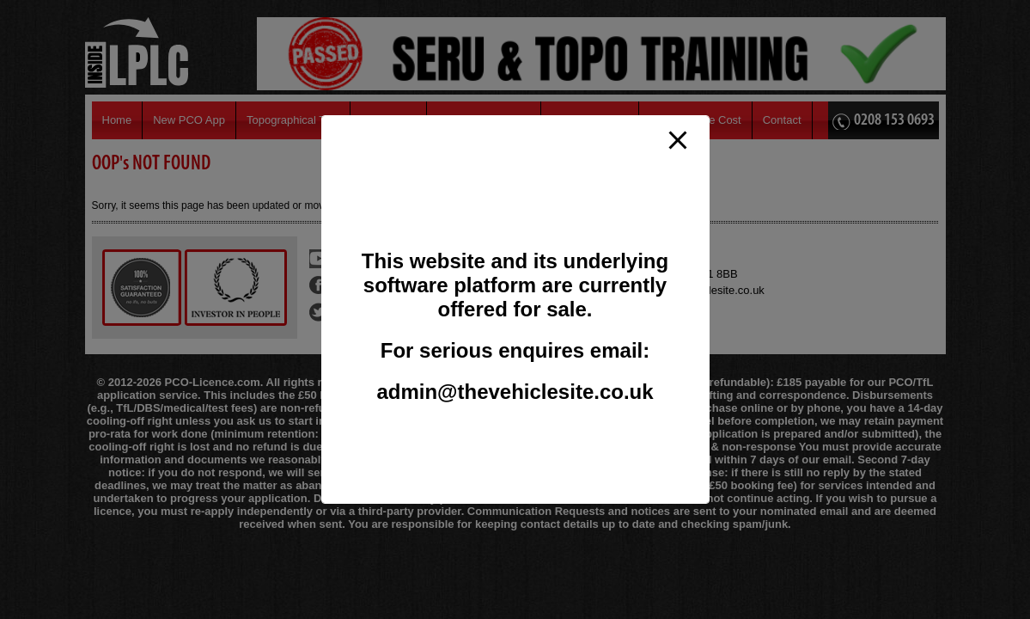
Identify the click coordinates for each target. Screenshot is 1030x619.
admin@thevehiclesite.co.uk (514, 391)
